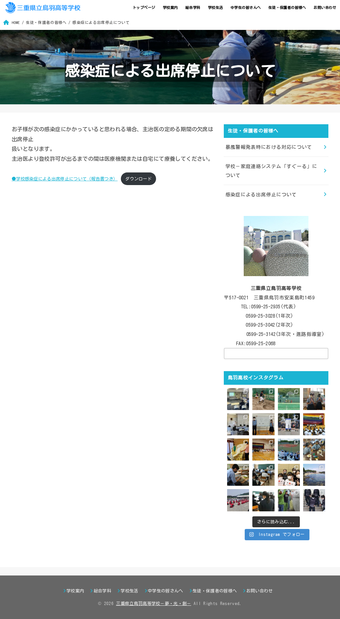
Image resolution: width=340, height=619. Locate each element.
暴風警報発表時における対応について (268, 147)
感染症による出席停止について (261, 194)
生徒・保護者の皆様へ (287, 7)
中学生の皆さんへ (245, 7)
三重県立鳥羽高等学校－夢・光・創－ (153, 603)
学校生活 (215, 7)
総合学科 (193, 7)
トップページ (143, 7)
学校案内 (170, 7)
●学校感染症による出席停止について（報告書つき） (65, 178)
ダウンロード (138, 178)
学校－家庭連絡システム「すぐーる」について (271, 171)
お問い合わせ (324, 7)
